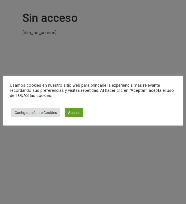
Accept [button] (74, 112)
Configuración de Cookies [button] (36, 112)
